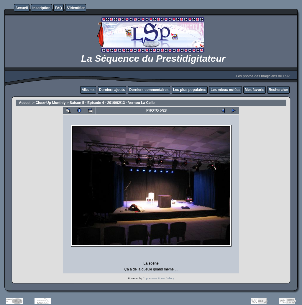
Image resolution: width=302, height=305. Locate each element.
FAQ (58, 8)
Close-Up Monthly (50, 103)
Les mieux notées (225, 90)
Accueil (21, 8)
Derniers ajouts (112, 90)
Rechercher (278, 90)
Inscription (41, 8)
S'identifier (76, 8)
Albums (88, 90)
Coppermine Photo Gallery (158, 278)
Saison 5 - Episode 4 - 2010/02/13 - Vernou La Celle (112, 103)
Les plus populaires (189, 90)
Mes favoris (254, 90)
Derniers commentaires (148, 90)
